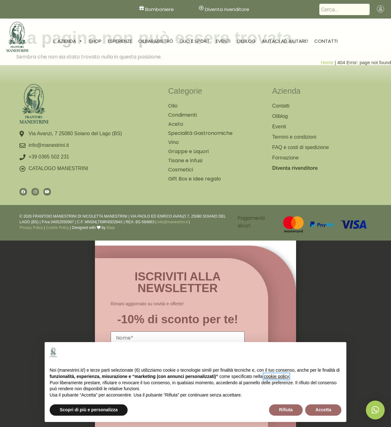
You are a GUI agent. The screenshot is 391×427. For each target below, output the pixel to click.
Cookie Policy (57, 227)
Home (327, 62)
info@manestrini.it (172, 222)
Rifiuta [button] (286, 409)
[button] (375, 410)
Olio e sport (194, 41)
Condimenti (182, 115)
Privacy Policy (31, 227)
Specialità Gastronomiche (200, 133)
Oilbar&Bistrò (155, 41)
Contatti (326, 41)
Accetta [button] (323, 409)
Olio (173, 105)
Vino (173, 142)
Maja (111, 227)
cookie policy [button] (276, 376)
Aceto (175, 124)
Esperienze (120, 41)
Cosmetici (180, 169)
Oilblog (246, 41)
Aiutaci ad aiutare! (285, 41)
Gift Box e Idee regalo (194, 178)
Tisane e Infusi (185, 160)
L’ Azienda (68, 41)
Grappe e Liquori (188, 151)
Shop (95, 41)
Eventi (223, 41)
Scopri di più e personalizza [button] (89, 409)
